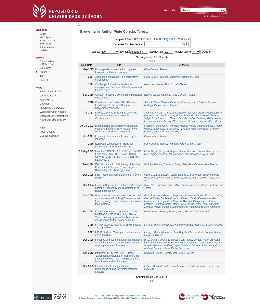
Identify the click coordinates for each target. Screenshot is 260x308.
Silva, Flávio (185, 239)
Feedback (156, 298)
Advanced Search (218, 16)
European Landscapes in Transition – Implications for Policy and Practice (115, 145)
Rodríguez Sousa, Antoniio (181, 151)
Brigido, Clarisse (159, 154)
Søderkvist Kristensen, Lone (184, 77)
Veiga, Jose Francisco (156, 118)
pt (165, 10)
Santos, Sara (206, 177)
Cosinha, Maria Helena (208, 118)
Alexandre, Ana (169, 224)
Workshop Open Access (53, 111)
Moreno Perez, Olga (191, 125)
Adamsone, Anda (193, 195)
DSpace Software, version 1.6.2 (93, 298)
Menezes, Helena (153, 84)
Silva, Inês (149, 185)
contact (204, 16)
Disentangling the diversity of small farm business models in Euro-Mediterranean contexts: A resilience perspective (116, 128)
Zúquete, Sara (190, 177)
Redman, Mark (170, 204)
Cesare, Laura (152, 174)
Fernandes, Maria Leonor (158, 121)
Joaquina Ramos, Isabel (157, 112)
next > (152, 61)
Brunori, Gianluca (171, 131)
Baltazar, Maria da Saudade (159, 115)
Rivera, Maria (190, 128)
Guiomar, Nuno (189, 102)
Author (43, 72)
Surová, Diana (152, 102)
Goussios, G (205, 128)
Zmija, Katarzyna (190, 206)
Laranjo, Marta (186, 174)
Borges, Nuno (201, 239)
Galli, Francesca (153, 195)
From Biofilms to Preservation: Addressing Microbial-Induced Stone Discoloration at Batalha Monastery (118, 188)
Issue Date (45, 68)
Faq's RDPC (46, 99)
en (173, 10)
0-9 (127, 39)
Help (42, 127)
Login (43, 33)
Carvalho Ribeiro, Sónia (209, 112)
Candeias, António (197, 185)
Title (42, 76)
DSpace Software (49, 135)
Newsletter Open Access (53, 120)
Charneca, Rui (205, 242)
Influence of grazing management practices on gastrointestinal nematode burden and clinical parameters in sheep (118, 242)
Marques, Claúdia (153, 235)
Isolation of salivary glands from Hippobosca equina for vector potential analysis (116, 269)
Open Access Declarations (54, 116)
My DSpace (46, 37)
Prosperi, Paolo (152, 125)
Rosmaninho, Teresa (170, 177)
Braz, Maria (150, 239)
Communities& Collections (47, 63)
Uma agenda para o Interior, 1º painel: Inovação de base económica (115, 71)
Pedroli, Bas (195, 143)
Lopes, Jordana (182, 245)
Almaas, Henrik (188, 198)
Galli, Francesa (170, 125)
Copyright (45, 103)
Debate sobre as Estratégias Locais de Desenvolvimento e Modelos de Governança (116, 115)
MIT (130, 298)
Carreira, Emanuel (168, 239)
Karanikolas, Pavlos (209, 198)
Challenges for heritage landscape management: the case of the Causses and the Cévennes (118, 87)
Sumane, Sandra (171, 206)
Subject (44, 80)
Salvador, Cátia (172, 164)
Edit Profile (46, 43)
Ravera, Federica (170, 102)
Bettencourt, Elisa (162, 245)
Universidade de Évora (136, 296)
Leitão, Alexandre (186, 266)
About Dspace (47, 131)
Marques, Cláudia (213, 224)
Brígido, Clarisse (188, 232)
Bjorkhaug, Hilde (213, 195)
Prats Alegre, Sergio (155, 151)
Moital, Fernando (185, 115)
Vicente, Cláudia (187, 242)
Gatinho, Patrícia (153, 164)
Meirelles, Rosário (197, 121)
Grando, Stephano (154, 128)
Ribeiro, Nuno (176, 211)
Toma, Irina (202, 204)
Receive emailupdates (47, 49)
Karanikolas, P (173, 128)
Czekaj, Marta (151, 198)
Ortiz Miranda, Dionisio (179, 201)
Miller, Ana (187, 164)
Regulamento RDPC (51, 91)
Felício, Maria (151, 266)
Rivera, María (187, 204)
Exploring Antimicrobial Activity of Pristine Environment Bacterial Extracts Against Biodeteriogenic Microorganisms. (117, 167)
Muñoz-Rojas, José (203, 154)
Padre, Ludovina (204, 174)
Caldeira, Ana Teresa (205, 164)
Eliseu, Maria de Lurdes (182, 118)
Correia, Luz (179, 121)
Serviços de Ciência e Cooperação (109, 296)
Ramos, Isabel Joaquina (157, 94)
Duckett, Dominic (170, 198)
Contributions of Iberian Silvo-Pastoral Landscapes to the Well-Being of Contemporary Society (115, 105)
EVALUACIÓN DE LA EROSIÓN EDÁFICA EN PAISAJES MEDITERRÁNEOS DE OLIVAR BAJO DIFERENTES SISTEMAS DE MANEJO (118, 155)
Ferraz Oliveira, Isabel (197, 211)
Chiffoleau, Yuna (212, 125)
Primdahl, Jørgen (178, 143)
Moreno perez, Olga (155, 201)
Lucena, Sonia (169, 174)
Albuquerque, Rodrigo (165, 242)
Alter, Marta (214, 121)
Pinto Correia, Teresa (155, 69)
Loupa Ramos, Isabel (183, 112)
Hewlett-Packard (143, 298)
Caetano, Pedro (205, 266)
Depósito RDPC (48, 95)
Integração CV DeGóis (52, 107)
